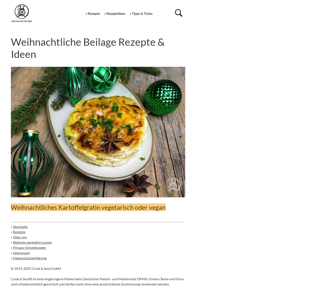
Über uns (20, 237)
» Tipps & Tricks (141, 13)
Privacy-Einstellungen (29, 247)
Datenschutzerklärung (30, 258)
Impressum (21, 253)
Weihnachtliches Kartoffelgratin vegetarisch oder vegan (88, 207)
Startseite (20, 227)
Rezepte (19, 232)
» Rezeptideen (114, 13)
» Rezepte (93, 13)
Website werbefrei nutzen (32, 242)
